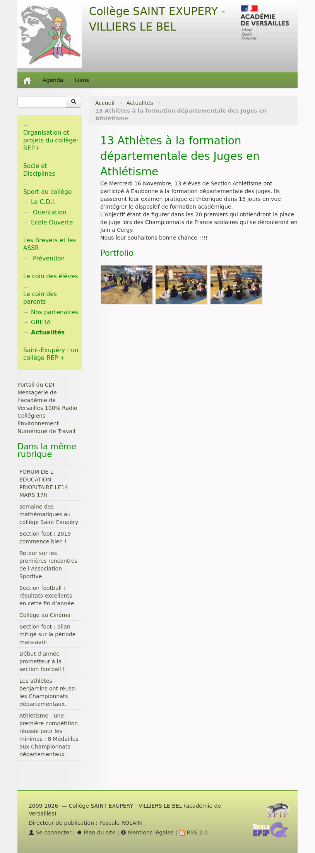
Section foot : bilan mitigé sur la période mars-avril (47, 634)
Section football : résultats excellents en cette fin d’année (46, 595)
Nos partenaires (54, 312)
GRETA (41, 322)
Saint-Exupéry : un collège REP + (51, 354)
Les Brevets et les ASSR (49, 244)
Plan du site (96, 832)
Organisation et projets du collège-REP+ (51, 140)
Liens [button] (84, 80)
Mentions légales (147, 832)
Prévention (49, 258)
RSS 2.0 (193, 832)
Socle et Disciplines (39, 170)
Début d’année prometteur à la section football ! (42, 661)
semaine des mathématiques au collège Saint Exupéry (48, 514)
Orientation (50, 212)
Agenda (53, 80)
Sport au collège (47, 191)
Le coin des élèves (50, 276)
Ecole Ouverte (52, 222)
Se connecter (50, 832)
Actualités (140, 103)
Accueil (105, 103)
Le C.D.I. (43, 202)
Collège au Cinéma (44, 615)
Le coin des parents (40, 298)
